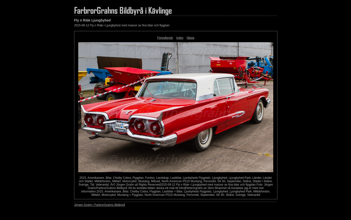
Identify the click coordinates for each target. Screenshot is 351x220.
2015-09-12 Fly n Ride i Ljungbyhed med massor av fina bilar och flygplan (122, 25)
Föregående (165, 38)
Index (179, 38)
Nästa (190, 38)
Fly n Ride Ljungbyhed (92, 20)
